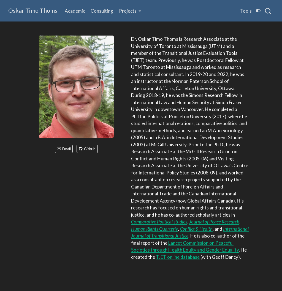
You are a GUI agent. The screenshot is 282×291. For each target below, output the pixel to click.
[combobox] (268, 11)
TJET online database (178, 257)
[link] (130, 11)
